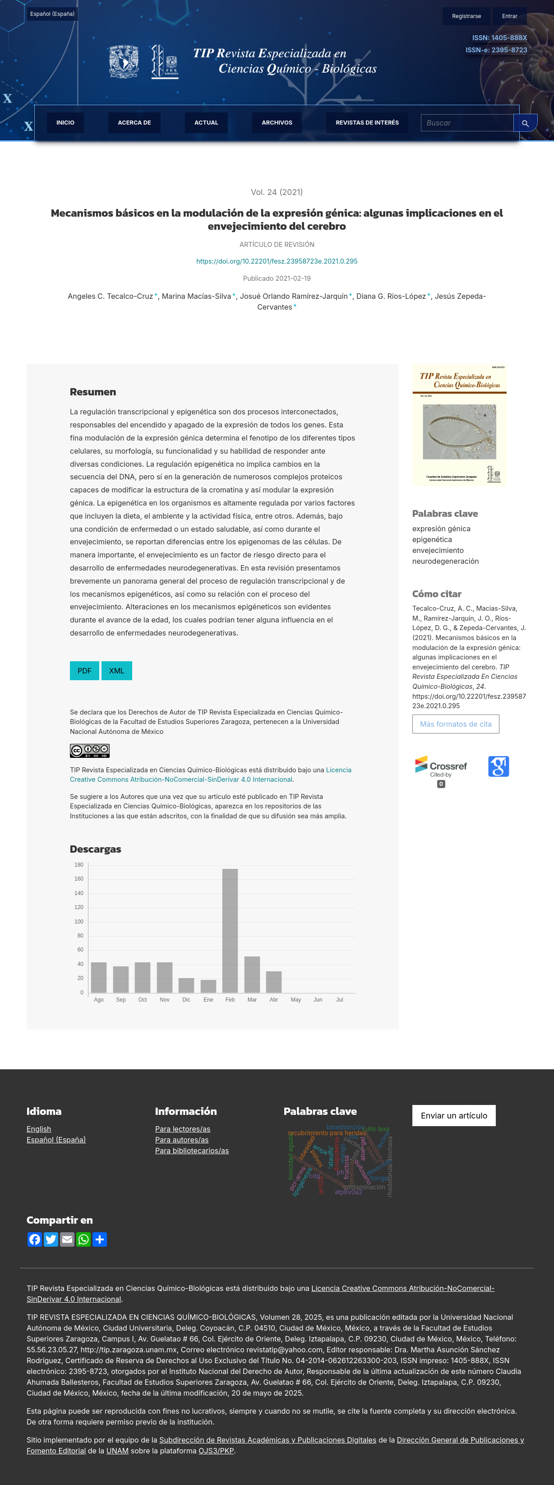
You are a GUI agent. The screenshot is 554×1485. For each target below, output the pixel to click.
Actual (206, 122)
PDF (85, 670)
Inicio (65, 122)
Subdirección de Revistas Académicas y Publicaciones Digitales (267, 1439)
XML (117, 670)
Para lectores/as (182, 1128)
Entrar (509, 16)
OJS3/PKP (216, 1450)
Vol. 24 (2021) (277, 192)
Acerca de (134, 122)
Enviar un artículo (454, 1115)
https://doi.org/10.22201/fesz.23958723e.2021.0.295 (277, 261)
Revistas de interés (367, 122)
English (39, 1128)
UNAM (117, 1450)
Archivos (277, 122)
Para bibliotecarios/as (192, 1150)
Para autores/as (182, 1139)
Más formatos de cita (456, 724)
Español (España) (54, 13)
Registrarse (466, 16)
